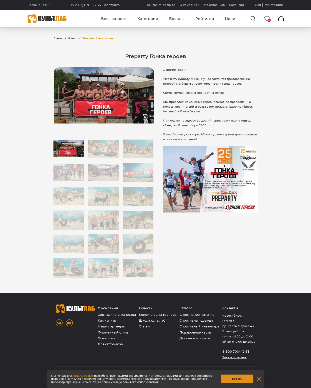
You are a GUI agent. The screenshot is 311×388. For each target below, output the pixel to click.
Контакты (230, 308)
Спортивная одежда (196, 320)
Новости (74, 38)
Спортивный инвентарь (199, 326)
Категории (147, 18)
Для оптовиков (214, 5)
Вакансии (236, 5)
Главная (58, 38)
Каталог (186, 308)
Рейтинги (204, 18)
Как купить (107, 320)
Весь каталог (113, 18)
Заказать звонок (234, 357)
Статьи (144, 326)
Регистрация (273, 5)
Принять (237, 378)
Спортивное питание (197, 315)
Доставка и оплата (195, 338)
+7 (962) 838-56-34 (95, 5)
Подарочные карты (196, 332)
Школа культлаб (152, 320)
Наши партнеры (111, 326)
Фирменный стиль (113, 332)
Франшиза (106, 338)
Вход (257, 5)
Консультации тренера (157, 315)
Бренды (177, 18)
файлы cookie (83, 375)
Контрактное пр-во (161, 5)
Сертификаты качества (117, 315)
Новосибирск (37, 5)
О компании (189, 5)
